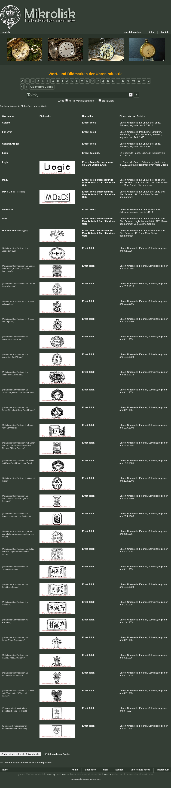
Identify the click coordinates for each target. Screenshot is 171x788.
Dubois (95, 164)
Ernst (85, 248)
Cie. (104, 164)
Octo (84, 185)
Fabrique (110, 182)
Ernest (85, 122)
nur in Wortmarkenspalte (81, 100)
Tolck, (93, 180)
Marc (88, 164)
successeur (107, 162)
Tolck (93, 122)
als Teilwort (108, 100)
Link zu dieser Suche (57, 754)
